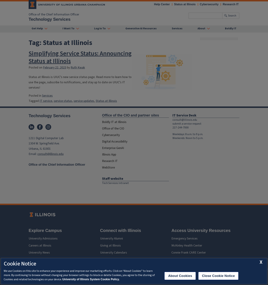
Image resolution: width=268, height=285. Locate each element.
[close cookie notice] (261, 262)
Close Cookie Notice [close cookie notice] (218, 276)
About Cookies (180, 276)
